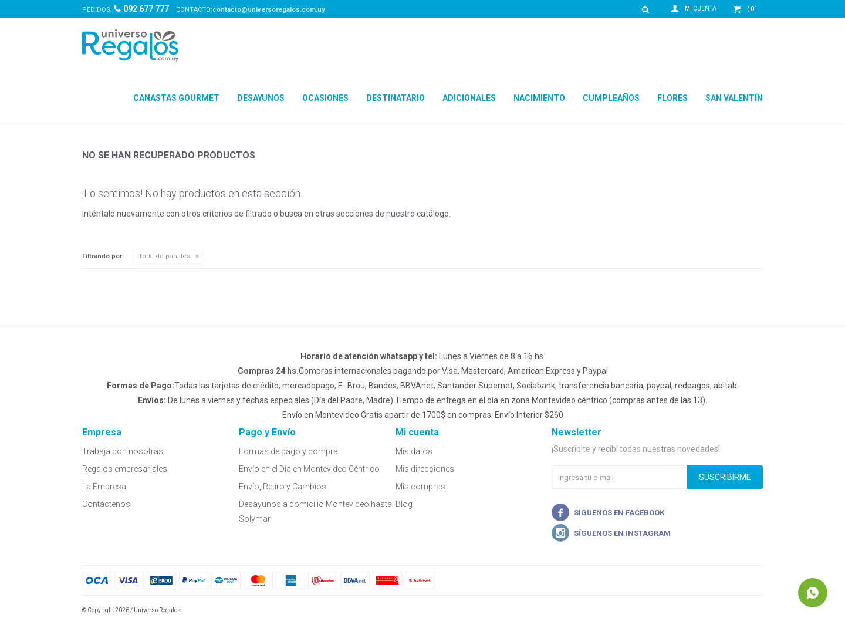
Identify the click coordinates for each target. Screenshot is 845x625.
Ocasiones (325, 98)
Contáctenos (106, 504)
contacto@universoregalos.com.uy (268, 9)
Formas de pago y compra (288, 451)
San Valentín (734, 98)
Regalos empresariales (124, 469)
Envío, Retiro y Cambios (282, 486)
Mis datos (414, 451)
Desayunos (261, 98)
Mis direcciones (425, 469)
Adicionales (469, 98)
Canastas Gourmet (176, 98)
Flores (672, 98)
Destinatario (395, 98)
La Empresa (104, 486)
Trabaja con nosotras (122, 451)
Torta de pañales (164, 256)
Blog (404, 504)
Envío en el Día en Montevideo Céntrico (309, 469)
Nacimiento (539, 98)
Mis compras (420, 486)
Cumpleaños (611, 98)
